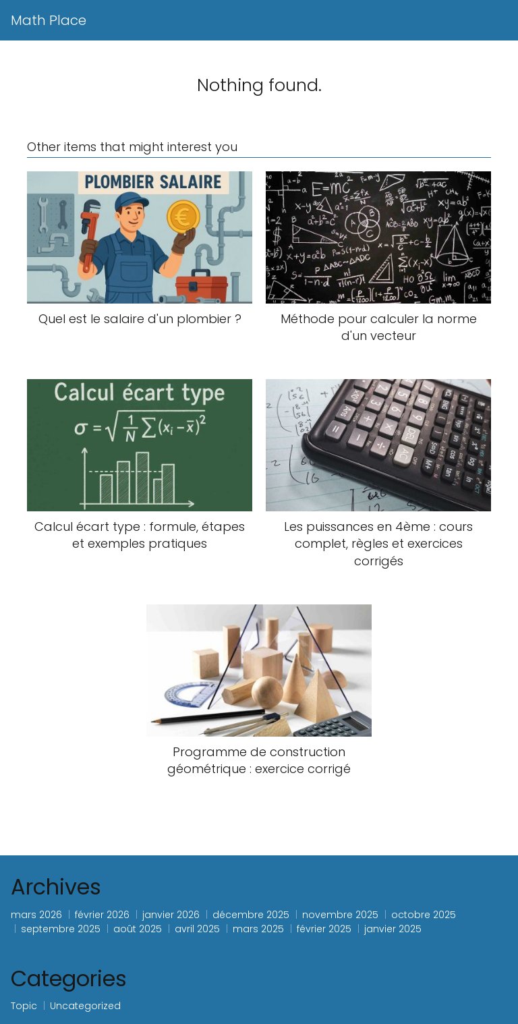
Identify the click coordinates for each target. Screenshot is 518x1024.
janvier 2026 (171, 914)
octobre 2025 (423, 914)
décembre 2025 (250, 914)
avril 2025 (197, 929)
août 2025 (137, 929)
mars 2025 (258, 929)
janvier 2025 (393, 929)
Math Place (48, 20)
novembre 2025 (340, 914)
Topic (24, 1006)
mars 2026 (36, 914)
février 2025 (324, 929)
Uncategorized (85, 1006)
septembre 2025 (60, 929)
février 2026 (102, 914)
